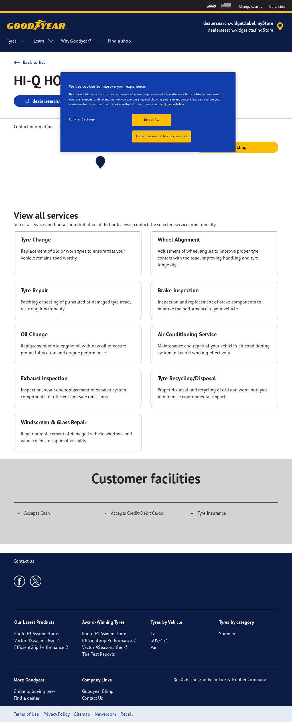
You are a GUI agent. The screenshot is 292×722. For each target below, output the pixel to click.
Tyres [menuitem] (17, 40)
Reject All (151, 120)
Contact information (33, 126)
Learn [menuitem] (44, 40)
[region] (148, 112)
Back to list (29, 62)
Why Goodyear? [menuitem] (81, 40)
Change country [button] (250, 6)
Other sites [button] (277, 6)
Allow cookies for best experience (161, 136)
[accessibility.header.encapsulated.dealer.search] (244, 26)
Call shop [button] (237, 147)
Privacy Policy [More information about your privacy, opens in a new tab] (174, 104)
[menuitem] (211, 5)
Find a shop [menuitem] (119, 41)
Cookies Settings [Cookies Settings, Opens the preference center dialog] (82, 119)
